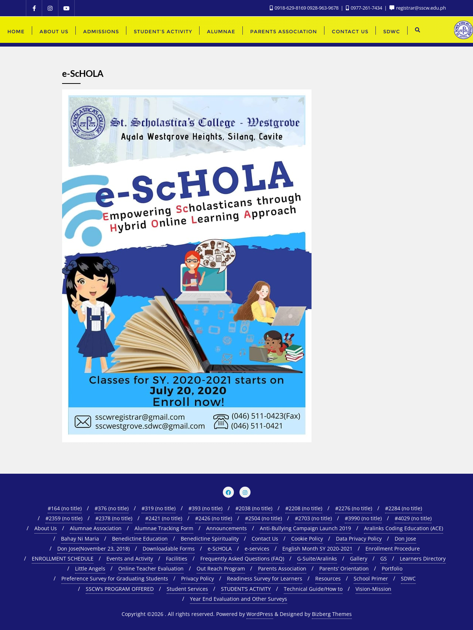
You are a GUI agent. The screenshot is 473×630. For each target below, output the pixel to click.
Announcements (226, 528)
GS (383, 558)
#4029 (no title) (413, 518)
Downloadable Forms (169, 548)
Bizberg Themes (332, 613)
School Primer (371, 578)
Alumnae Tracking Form (164, 528)
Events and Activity (129, 558)
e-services (257, 548)
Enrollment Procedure (392, 548)
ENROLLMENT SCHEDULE (62, 558)
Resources (328, 578)
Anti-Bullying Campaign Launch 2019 (305, 528)
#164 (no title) (65, 508)
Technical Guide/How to (313, 588)
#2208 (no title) (303, 508)
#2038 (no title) (253, 508)
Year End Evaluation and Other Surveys (238, 598)
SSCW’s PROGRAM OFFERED (120, 588)
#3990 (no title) (363, 518)
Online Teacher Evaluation (151, 568)
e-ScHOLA (220, 548)
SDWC (408, 578)
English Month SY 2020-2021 (317, 548)
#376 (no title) (112, 508)
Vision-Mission (373, 588)
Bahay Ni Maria (80, 538)
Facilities (176, 558)
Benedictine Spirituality (210, 538)
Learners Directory (423, 558)
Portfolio (392, 568)
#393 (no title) (205, 508)
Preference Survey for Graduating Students (114, 578)
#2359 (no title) (63, 518)
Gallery (358, 558)
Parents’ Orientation (344, 568)
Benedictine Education (140, 538)
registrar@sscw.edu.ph (417, 7)
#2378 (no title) (113, 518)
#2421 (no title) (163, 518)
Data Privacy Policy (359, 538)
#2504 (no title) (263, 518)
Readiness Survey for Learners (264, 578)
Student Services (187, 588)
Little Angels (90, 568)
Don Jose (405, 538)
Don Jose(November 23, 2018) (93, 548)
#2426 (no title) (213, 518)
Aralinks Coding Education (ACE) (403, 528)
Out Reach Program (221, 568)
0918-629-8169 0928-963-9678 (305, 7)
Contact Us (265, 538)
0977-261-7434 (364, 7)
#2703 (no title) (313, 518)
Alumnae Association (96, 528)
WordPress (259, 613)
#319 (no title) (159, 508)
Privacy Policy (197, 578)
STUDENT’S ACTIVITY (246, 588)
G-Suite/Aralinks (317, 558)
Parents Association (282, 568)
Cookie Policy (307, 538)
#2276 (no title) (353, 508)
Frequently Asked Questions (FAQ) (242, 558)
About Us (45, 528)
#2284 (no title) (403, 508)
